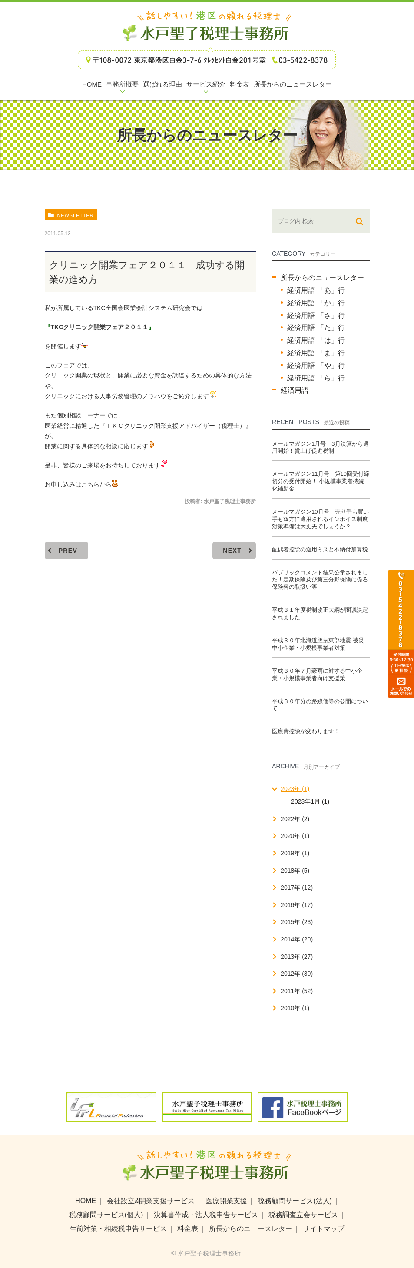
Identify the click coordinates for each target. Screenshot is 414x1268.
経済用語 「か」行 (315, 303)
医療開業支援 (226, 1201)
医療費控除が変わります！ (306, 731)
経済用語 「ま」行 (315, 353)
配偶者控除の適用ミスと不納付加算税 (320, 549)
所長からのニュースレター (322, 277)
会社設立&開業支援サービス (151, 1201)
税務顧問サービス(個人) (106, 1214)
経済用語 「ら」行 (315, 378)
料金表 (187, 1228)
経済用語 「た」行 (315, 327)
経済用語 (294, 390)
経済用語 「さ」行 (315, 315)
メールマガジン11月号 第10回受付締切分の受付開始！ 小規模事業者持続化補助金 (320, 481)
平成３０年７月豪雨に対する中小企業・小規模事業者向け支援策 (317, 674)
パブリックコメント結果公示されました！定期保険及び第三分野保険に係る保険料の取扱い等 (320, 580)
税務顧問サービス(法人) (295, 1201)
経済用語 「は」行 (315, 340)
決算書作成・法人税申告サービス (206, 1214)
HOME (85, 1201)
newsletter (75, 215)
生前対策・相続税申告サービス (118, 1228)
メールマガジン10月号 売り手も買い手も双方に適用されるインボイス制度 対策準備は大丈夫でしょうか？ (320, 519)
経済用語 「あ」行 (315, 290)
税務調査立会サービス (303, 1214)
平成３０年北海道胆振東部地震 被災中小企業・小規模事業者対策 (318, 644)
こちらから (100, 484)
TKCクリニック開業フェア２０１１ (100, 327)
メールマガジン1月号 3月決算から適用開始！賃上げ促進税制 (320, 447)
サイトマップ (323, 1228)
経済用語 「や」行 (315, 365)
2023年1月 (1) (310, 801)
